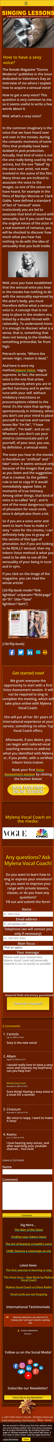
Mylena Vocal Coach (16, 1083)
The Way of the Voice (29, 1230)
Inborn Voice (25, 370)
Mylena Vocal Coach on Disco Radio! (29, 1287)
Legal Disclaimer (10, 1439)
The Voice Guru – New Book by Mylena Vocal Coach (29, 1278)
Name (7, 1167)
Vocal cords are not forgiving (28, 1294)
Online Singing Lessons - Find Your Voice (18, 1420)
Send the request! (28, 1003)
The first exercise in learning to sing (29, 1270)
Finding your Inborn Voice (28, 1237)
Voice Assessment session (24, 772)
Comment (10, 1179)
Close (26, 1439)
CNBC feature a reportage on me (28, 1251)
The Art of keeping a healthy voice (28, 1244)
